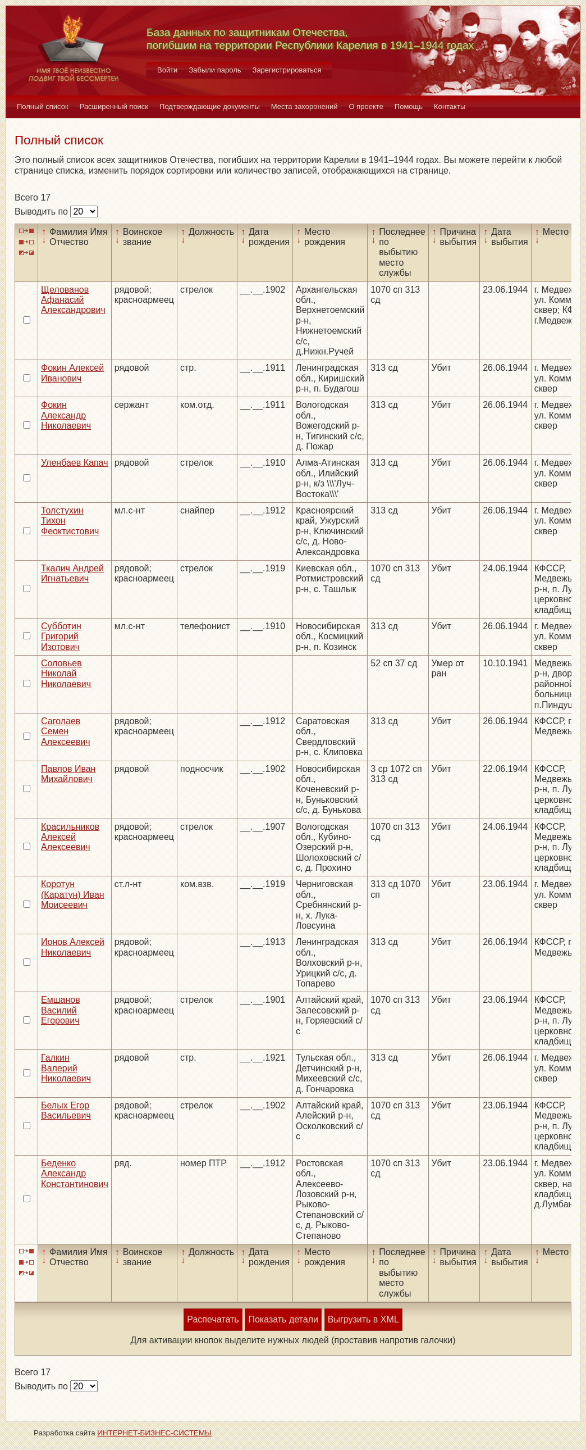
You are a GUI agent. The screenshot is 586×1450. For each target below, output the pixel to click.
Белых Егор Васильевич (66, 1110)
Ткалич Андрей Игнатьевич (72, 573)
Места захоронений (304, 106)
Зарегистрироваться (287, 70)
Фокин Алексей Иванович (72, 373)
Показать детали (283, 1319)
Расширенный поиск (114, 106)
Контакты (449, 106)
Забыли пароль (215, 70)
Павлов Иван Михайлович (68, 774)
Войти (167, 70)
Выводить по (42, 211)
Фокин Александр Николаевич (66, 415)
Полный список (42, 106)
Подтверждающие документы (209, 106)
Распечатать (213, 1319)
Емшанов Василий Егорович (60, 1010)
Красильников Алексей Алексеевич (70, 837)
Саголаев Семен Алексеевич (65, 731)
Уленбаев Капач (74, 462)
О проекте (366, 106)
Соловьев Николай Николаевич (66, 673)
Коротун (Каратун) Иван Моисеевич (72, 894)
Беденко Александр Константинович (74, 1173)
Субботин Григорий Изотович (61, 636)
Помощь (409, 106)
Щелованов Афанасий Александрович (73, 300)
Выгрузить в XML (363, 1319)
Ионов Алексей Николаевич (72, 947)
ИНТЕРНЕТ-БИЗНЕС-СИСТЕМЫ (154, 1433)
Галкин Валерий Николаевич (66, 1068)
